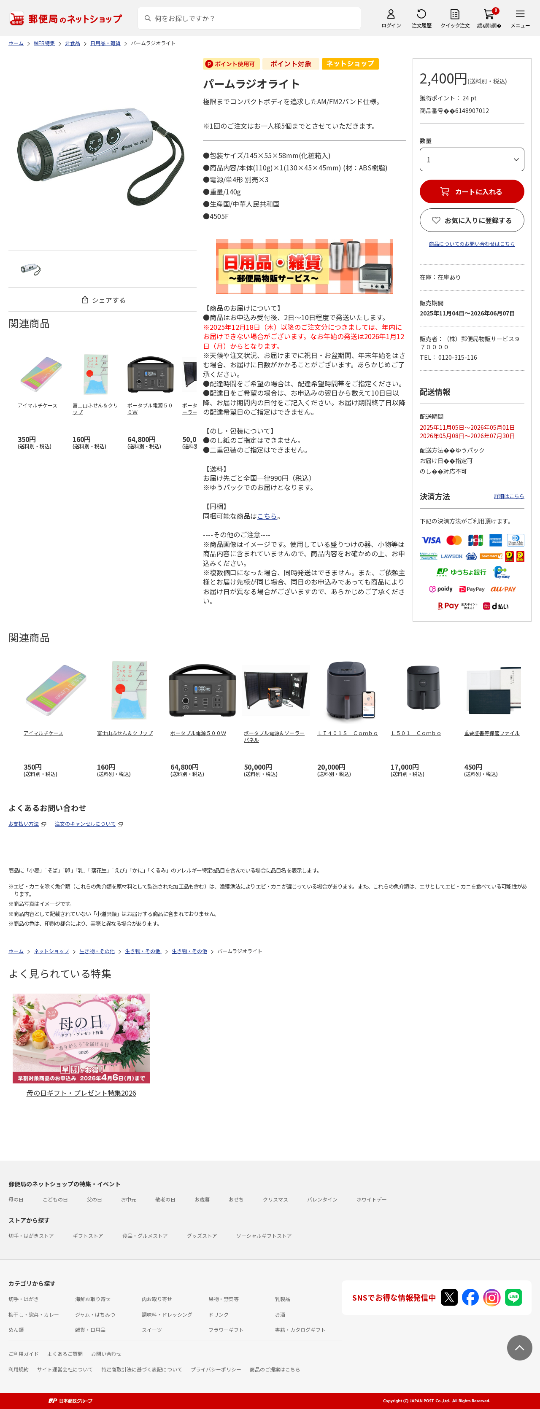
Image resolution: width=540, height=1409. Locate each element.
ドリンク (218, 1314)
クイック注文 (455, 25)
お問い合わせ (106, 1353)
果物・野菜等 (223, 1298)
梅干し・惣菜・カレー (33, 1314)
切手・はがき (23, 1298)
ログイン (391, 25)
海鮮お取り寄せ (93, 1298)
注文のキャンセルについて (85, 823)
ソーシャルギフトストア (264, 1235)
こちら (267, 516)
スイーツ (152, 1329)
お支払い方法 (23, 823)
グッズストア (202, 1235)
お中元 (128, 1199)
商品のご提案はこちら (275, 1369)
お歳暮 (202, 1199)
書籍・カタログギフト (300, 1329)
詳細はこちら (509, 495)
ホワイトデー (371, 1199)
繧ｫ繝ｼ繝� (489, 25)
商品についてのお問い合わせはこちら (472, 243)
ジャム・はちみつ (95, 1314)
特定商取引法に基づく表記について (141, 1369)
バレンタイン (322, 1199)
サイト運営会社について (65, 1369)
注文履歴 (421, 25)
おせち (236, 1199)
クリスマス (275, 1199)
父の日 (94, 1199)
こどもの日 (55, 1199)
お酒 (280, 1314)
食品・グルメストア (145, 1235)
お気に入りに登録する (478, 220)
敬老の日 (165, 1199)
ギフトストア (88, 1235)
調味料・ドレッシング (167, 1314)
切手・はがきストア (31, 1235)
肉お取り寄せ (157, 1298)
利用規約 (18, 1369)
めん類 (16, 1329)
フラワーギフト (226, 1329)
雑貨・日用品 (90, 1329)
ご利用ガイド (23, 1353)
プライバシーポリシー (216, 1369)
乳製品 (282, 1298)
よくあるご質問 (65, 1353)
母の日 (16, 1199)
